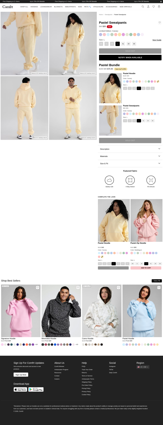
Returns (84, 372)
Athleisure (98, 7)
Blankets (58, 7)
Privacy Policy (86, 391)
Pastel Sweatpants (131, 106)
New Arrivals (126, 7)
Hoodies (34, 7)
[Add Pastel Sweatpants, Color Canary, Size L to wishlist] (159, 22)
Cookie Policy (86, 394)
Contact (56, 376)
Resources (57, 372)
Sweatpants (70, 7)
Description (130, 149)
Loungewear (46, 7)
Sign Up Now (20, 375)
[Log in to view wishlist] (153, 6)
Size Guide (156, 40)
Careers (57, 379)
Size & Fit (130, 163)
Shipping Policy (86, 382)
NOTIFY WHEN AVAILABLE (130, 58)
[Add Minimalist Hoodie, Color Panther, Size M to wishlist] (78, 287)
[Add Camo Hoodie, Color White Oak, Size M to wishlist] (118, 287)
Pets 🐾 (87, 7)
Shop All (24, 7)
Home (101, 14)
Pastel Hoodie (129, 73)
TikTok (111, 369)
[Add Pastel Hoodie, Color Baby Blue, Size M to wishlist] (159, 287)
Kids (80, 7)
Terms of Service (87, 376)
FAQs (83, 366)
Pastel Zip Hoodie (138, 243)
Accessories (111, 7)
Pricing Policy (86, 388)
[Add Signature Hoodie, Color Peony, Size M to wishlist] (37, 287)
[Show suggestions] (143, 367)
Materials (130, 156)
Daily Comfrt (113, 372)
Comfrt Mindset (59, 366)
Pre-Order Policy (87, 385)
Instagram (112, 366)
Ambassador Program (61, 369)
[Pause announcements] (161, 1)
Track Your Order (87, 369)
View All (157, 281)
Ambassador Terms (88, 379)
